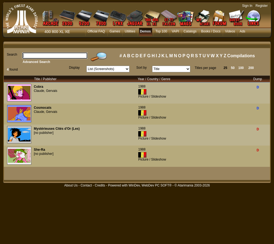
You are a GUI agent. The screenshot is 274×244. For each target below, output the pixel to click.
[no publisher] (43, 133)
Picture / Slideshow (152, 96)
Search (12, 54)
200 (251, 68)
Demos (145, 31)
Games (115, 31)
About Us (70, 185)
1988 (142, 86)
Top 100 (161, 31)
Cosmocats (43, 108)
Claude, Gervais (45, 91)
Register (261, 6)
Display (74, 68)
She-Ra (39, 150)
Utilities (130, 31)
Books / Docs (211, 31)
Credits (100, 185)
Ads (242, 31)
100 (241, 68)
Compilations (241, 55)
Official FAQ (96, 31)
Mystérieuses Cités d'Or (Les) (57, 129)
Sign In (247, 6)
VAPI (175, 31)
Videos (230, 31)
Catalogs (189, 31)
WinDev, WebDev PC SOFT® (150, 185)
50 (232, 68)
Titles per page (205, 68)
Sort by (141, 68)
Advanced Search (36, 62)
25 (225, 68)
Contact (86, 185)
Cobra (38, 87)
